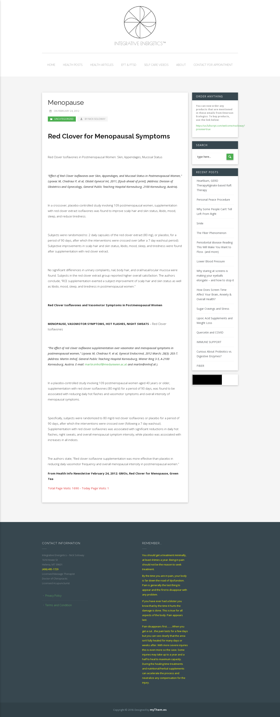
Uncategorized (64, 119)
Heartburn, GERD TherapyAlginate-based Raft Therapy (214, 185)
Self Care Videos (156, 64)
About (181, 64)
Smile (200, 223)
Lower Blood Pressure (211, 261)
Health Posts (72, 64)
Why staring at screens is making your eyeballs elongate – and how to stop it (215, 275)
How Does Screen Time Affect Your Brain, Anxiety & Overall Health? (214, 294)
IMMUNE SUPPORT (209, 342)
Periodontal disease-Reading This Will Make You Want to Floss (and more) (215, 247)
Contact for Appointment (213, 64)
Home (51, 64)
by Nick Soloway (92, 119)
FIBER (200, 366)
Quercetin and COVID (210, 332)
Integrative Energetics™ (140, 43)
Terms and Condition (58, 605)
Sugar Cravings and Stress (213, 308)
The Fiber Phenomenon (211, 233)
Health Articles (101, 64)
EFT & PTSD (128, 64)
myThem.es (158, 709)
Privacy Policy (53, 595)
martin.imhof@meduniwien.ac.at (106, 364)
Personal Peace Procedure (213, 199)
